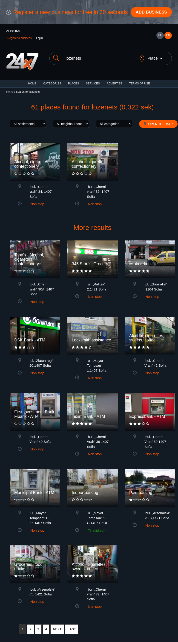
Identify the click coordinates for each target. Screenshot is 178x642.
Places (73, 83)
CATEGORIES (52, 83)
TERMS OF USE (139, 83)
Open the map (158, 124)
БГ (159, 35)
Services (93, 83)
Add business (151, 12)
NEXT (57, 629)
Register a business (19, 38)
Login (39, 38)
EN (168, 35)
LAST (72, 629)
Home (10, 91)
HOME (32, 83)
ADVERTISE (114, 83)
